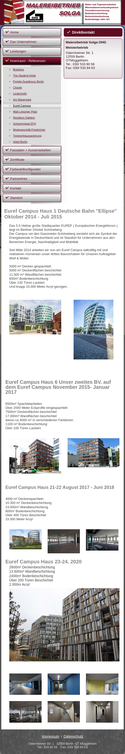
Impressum (50, 736)
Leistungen (18, 51)
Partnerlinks (18, 179)
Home (14, 32)
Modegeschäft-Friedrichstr (29, 129)
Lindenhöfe (20, 93)
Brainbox (18, 69)
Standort (16, 198)
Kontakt (15, 188)
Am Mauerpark (22, 99)
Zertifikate (17, 160)
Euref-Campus (22, 105)
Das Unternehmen (23, 42)
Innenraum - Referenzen (28, 61)
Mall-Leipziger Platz (25, 111)
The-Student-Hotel (24, 75)
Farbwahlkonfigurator (25, 169)
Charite (17, 87)
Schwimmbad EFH (24, 123)
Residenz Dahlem (24, 117)
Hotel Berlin (20, 141)
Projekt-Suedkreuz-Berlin (28, 81)
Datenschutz (73, 736)
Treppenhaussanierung (27, 135)
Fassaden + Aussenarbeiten (30, 150)
